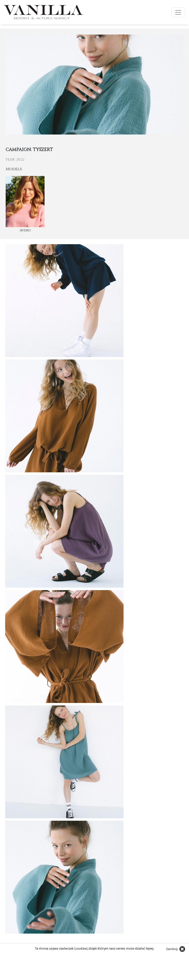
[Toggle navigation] (178, 12)
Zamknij (171, 949)
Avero (25, 230)
